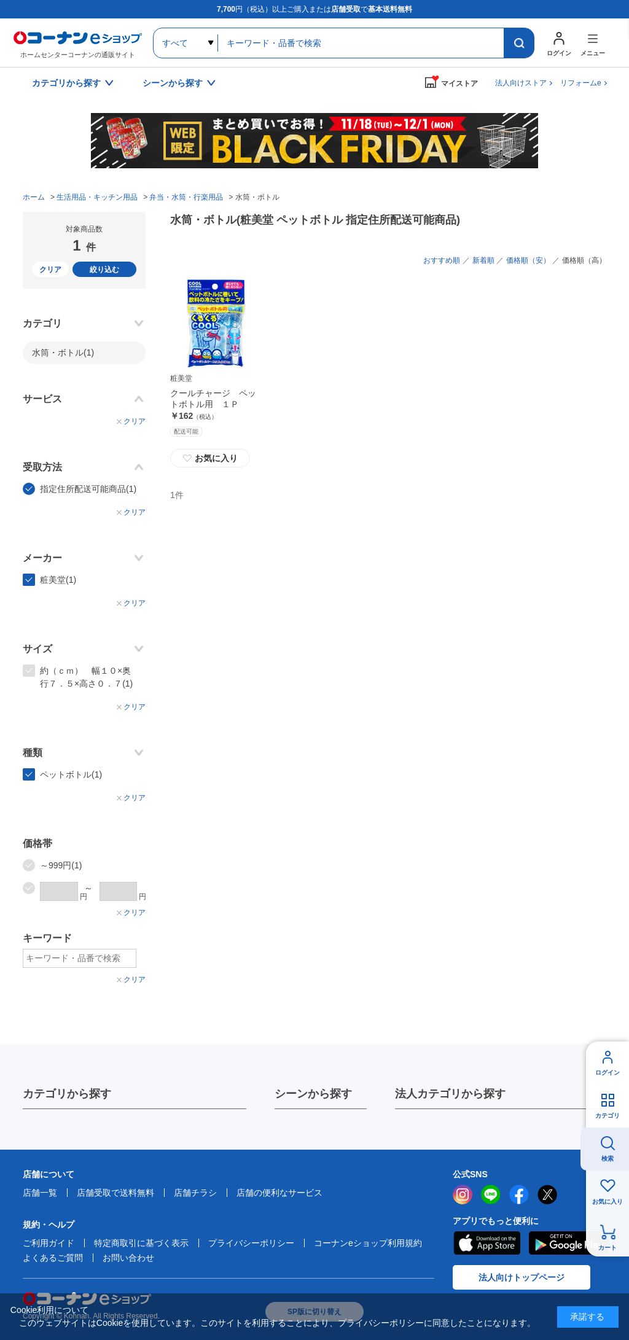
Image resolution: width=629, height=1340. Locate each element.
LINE (491, 1194)
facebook (519, 1194)
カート (607, 1247)
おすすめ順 (441, 260)
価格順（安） (528, 260)
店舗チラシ (195, 1192)
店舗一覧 (40, 1192)
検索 (607, 1158)
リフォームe (580, 83)
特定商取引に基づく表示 (141, 1243)
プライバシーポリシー (251, 1243)
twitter (547, 1194)
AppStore (486, 1243)
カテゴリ (607, 1115)
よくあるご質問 (53, 1257)
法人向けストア (521, 83)
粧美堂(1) (58, 580)
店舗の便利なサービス (279, 1192)
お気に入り (210, 458)
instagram (462, 1194)
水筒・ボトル (63, 352)
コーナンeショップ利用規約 (368, 1243)
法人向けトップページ (522, 1277)
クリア (50, 269)
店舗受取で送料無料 (115, 1192)
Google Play (568, 1243)
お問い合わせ (128, 1257)
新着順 (483, 260)
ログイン (607, 1072)
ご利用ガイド (48, 1243)
